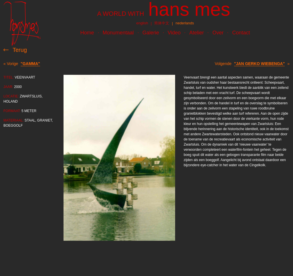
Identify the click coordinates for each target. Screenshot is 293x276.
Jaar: (8, 87)
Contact (241, 33)
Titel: (8, 77)
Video (174, 33)
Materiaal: (13, 120)
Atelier (196, 33)
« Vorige (21, 63)
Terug (20, 49)
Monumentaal (118, 33)
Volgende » (252, 63)
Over (217, 33)
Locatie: (11, 96)
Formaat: (12, 111)
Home (87, 33)
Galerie (150, 33)
